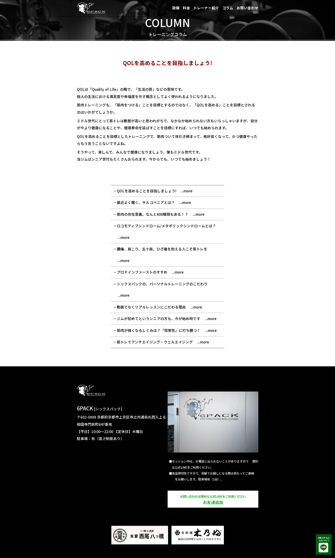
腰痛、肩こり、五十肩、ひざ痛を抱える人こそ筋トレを (162, 249)
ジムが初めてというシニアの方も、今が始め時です (158, 318)
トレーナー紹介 (206, 7)
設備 (175, 7)
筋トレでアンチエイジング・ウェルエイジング (155, 342)
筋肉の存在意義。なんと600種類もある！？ (152, 214)
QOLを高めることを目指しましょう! (146, 190)
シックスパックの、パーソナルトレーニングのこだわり (162, 283)
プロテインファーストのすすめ (142, 272)
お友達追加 (213, 499)
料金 (186, 7)
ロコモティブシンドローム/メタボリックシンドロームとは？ (166, 225)
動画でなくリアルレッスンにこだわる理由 (151, 307)
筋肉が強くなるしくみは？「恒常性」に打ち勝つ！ (159, 330)
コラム (227, 7)
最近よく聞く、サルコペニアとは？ (146, 202)
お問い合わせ (247, 7)
